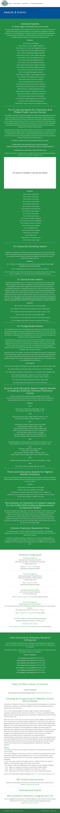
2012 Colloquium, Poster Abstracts (26, 672)
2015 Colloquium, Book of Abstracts (26, 662)
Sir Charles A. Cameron (38, 610)
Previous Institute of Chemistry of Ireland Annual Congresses (25, 626)
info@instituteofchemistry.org (44, 693)
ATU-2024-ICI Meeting (32, 566)
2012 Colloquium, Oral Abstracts (26, 670)
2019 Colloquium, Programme (26, 658)
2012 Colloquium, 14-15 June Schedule (26, 667)
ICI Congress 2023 (30, 582)
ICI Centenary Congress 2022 (23, 597)
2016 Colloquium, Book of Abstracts (26, 660)
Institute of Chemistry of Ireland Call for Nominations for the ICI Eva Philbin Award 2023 (30, 146)
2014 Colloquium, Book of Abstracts (26, 665)
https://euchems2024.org (31, 803)
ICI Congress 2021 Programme (26, 613)
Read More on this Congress (30, 623)
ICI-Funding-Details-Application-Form (45, 774)
